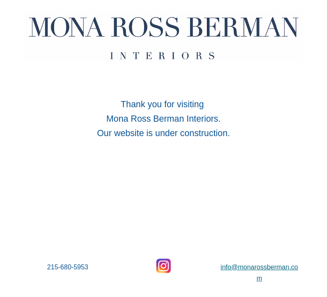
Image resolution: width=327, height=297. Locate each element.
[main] (164, 117)
